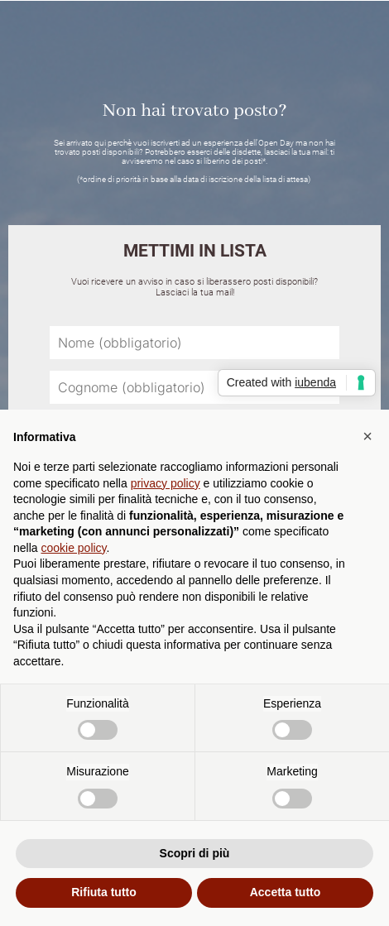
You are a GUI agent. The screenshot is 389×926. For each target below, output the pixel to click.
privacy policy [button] (165, 483)
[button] (367, 436)
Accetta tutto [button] (285, 892)
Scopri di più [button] (195, 853)
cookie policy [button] (73, 547)
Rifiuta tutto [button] (104, 892)
